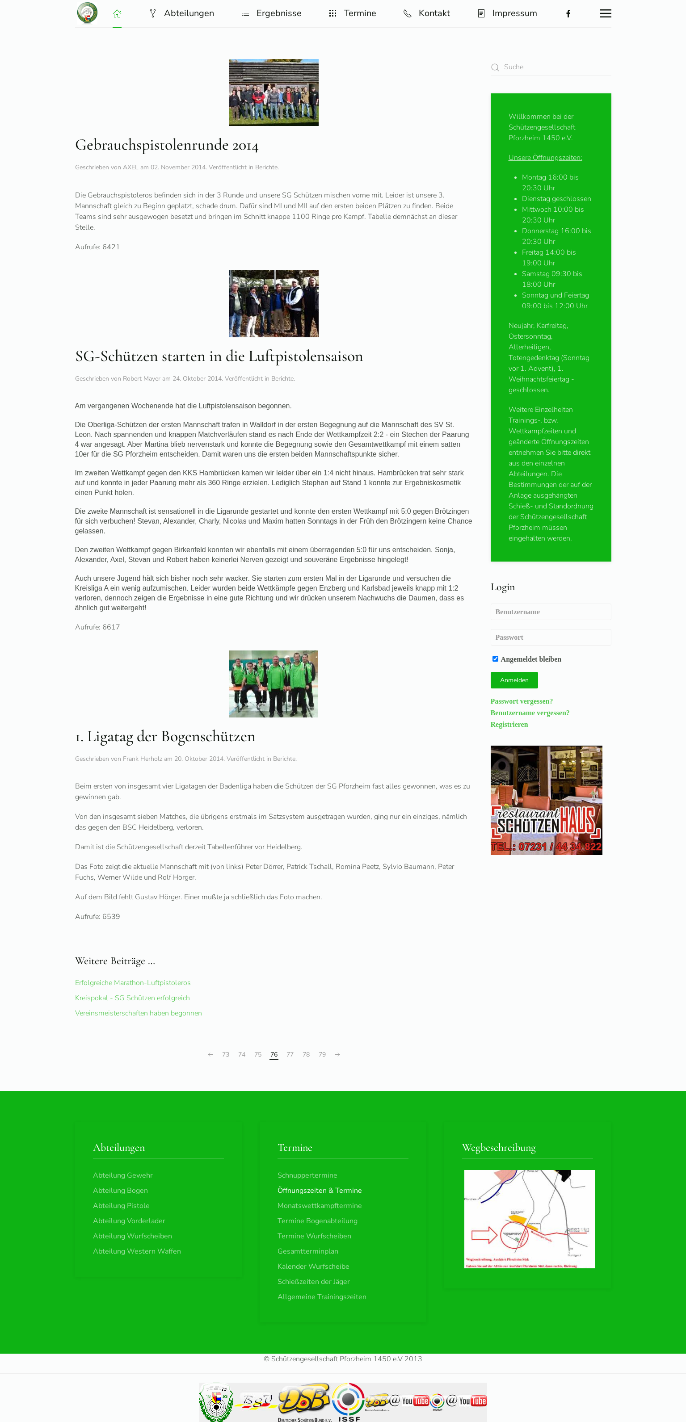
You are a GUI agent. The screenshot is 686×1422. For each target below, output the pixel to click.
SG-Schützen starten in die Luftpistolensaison (219, 355)
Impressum (507, 13)
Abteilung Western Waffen (137, 1251)
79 (322, 1054)
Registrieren (509, 724)
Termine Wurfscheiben (314, 1236)
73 (225, 1054)
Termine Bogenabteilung (318, 1221)
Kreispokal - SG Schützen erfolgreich (132, 998)
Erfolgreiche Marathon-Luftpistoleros (133, 983)
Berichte (266, 167)
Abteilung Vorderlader (129, 1221)
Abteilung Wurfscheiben (132, 1236)
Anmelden (514, 680)
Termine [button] (352, 13)
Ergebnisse (271, 13)
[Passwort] (551, 637)
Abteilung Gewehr (123, 1175)
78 (306, 1054)
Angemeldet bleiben (527, 659)
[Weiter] (337, 1055)
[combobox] (551, 67)
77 (290, 1054)
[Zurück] (210, 1055)
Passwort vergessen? (522, 701)
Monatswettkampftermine (320, 1206)
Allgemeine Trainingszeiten (322, 1297)
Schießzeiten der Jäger (314, 1282)
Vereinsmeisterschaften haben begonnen (138, 1013)
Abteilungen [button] (181, 13)
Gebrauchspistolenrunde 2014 (167, 144)
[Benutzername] (551, 612)
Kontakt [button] (426, 13)
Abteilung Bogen (120, 1190)
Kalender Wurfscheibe (313, 1266)
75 (257, 1054)
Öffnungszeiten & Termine (320, 1190)
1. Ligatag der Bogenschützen (165, 736)
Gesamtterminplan (308, 1251)
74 (241, 1054)
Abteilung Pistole (121, 1206)
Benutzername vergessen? (530, 712)
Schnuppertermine (307, 1175)
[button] (117, 13)
